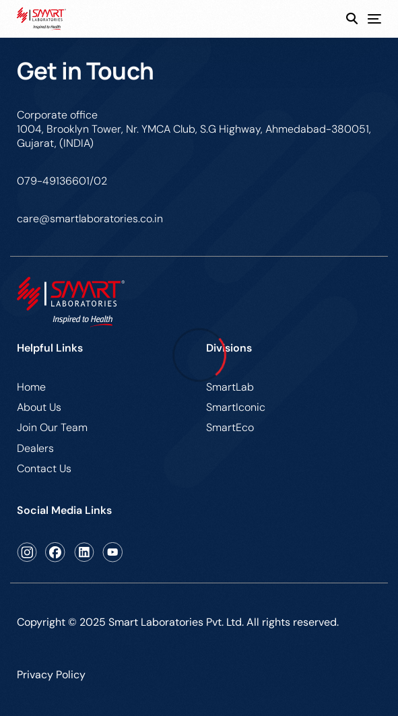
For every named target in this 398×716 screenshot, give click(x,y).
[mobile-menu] (369, 19)
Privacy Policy (51, 675)
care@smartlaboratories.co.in (90, 218)
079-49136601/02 (62, 181)
